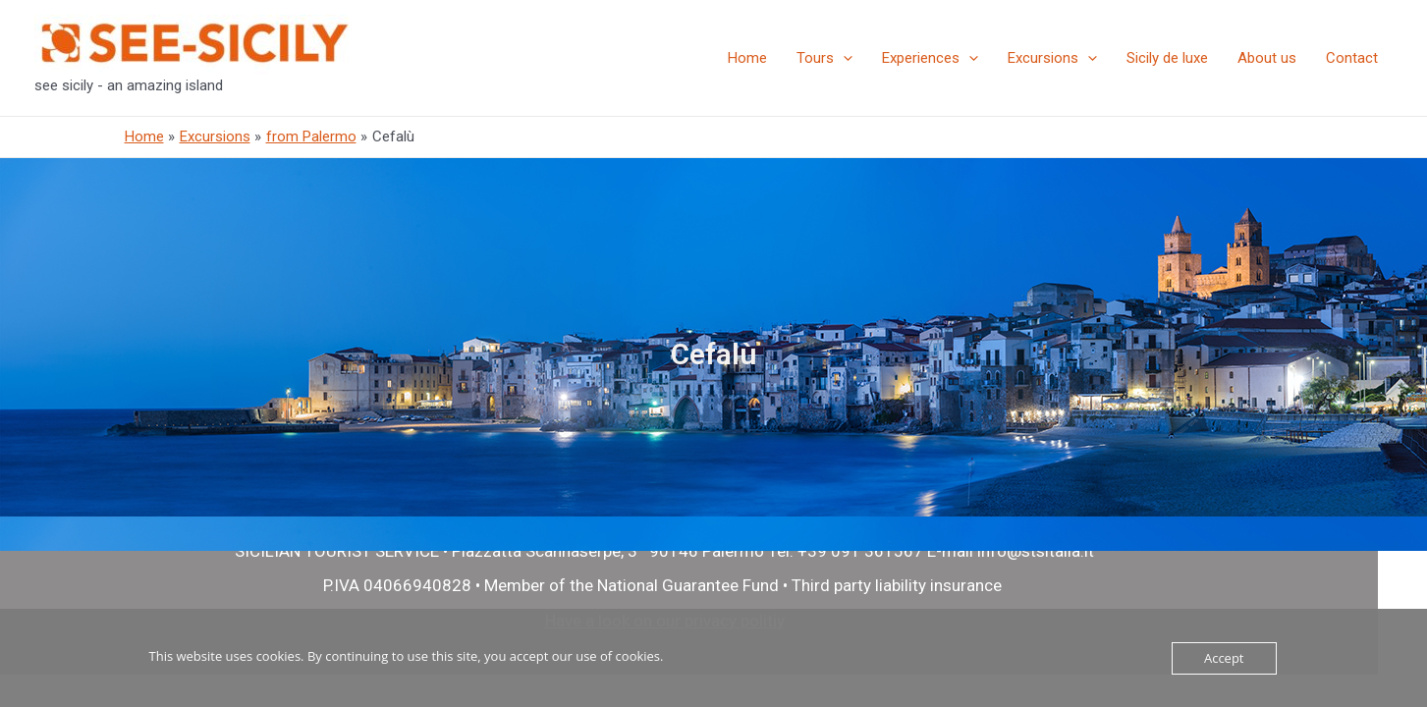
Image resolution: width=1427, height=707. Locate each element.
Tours (824, 58)
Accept (1224, 658)
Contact (1352, 58)
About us (1266, 58)
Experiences (930, 58)
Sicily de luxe (1167, 58)
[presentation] (843, 58)
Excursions (1052, 58)
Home (747, 58)
